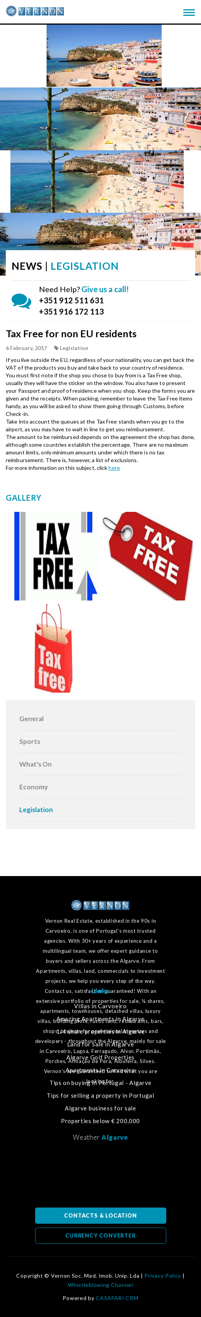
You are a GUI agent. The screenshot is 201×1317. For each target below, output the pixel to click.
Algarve (114, 1137)
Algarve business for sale (100, 1108)
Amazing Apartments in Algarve (100, 1019)
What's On (35, 764)
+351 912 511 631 (71, 300)
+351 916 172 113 (71, 311)
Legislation (36, 810)
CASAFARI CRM (117, 1298)
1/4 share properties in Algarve (100, 1031)
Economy (33, 787)
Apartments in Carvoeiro (100, 1070)
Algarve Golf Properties (100, 1057)
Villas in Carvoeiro (100, 1006)
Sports (29, 741)
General (31, 719)
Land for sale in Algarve (100, 1044)
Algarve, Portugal (100, 1177)
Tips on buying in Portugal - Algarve (100, 1083)
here (114, 467)
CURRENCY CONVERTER (100, 1235)
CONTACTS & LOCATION (100, 1215)
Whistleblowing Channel (100, 1285)
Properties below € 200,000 (100, 1121)
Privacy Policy (162, 1276)
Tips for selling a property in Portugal (100, 1095)
